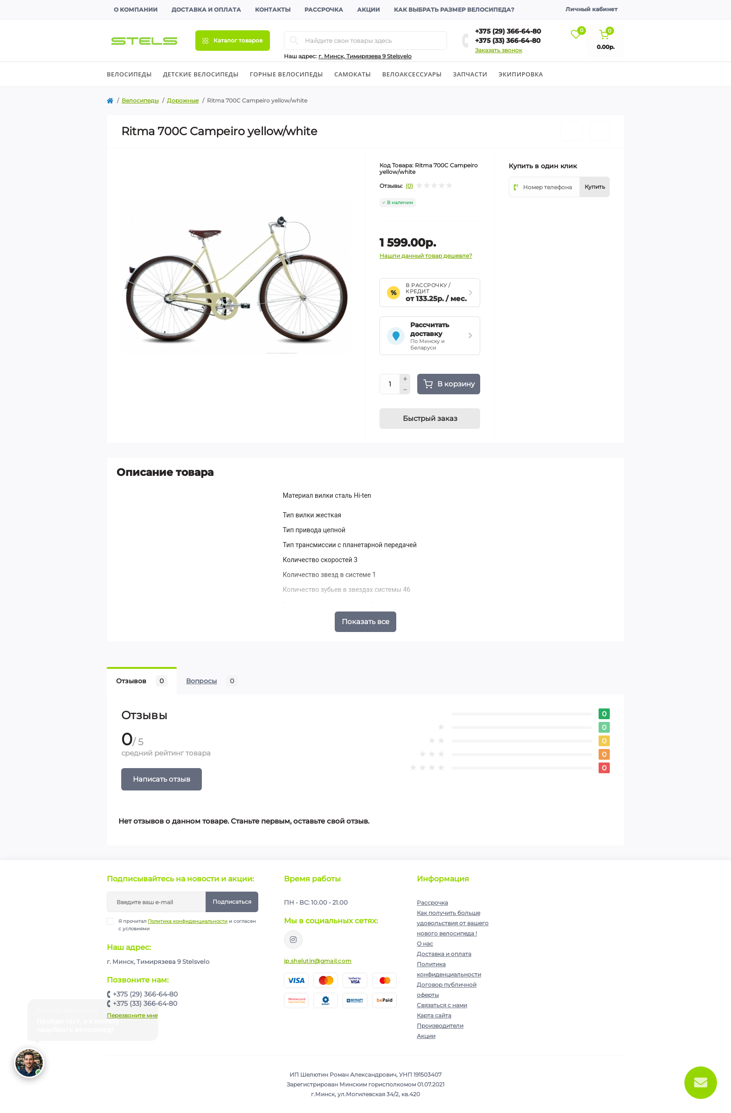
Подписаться (232, 901)
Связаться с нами (442, 1005)
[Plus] (405, 379)
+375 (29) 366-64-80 (508, 31)
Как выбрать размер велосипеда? (454, 9)
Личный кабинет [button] (591, 9)
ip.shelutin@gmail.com (318, 960)
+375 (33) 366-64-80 (508, 40)
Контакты (272, 9)
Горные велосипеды (286, 74)
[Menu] (232, 40)
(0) (409, 186)
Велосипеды (129, 74)
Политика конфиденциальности (188, 921)
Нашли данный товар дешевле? (425, 255)
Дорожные (183, 100)
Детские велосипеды (201, 74)
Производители (440, 1025)
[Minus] (405, 390)
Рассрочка (323, 9)
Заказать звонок (498, 50)
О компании (136, 9)
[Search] (294, 40)
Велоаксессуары (412, 74)
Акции (368, 9)
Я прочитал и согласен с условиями (187, 925)
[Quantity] (389, 384)
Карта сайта (434, 1015)
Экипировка (520, 74)
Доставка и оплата (206, 9)
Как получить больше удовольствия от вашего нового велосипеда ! (453, 923)
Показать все (365, 621)
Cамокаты (352, 74)
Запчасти (470, 74)
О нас (425, 943)
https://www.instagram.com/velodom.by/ (293, 939)
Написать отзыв (161, 779)
